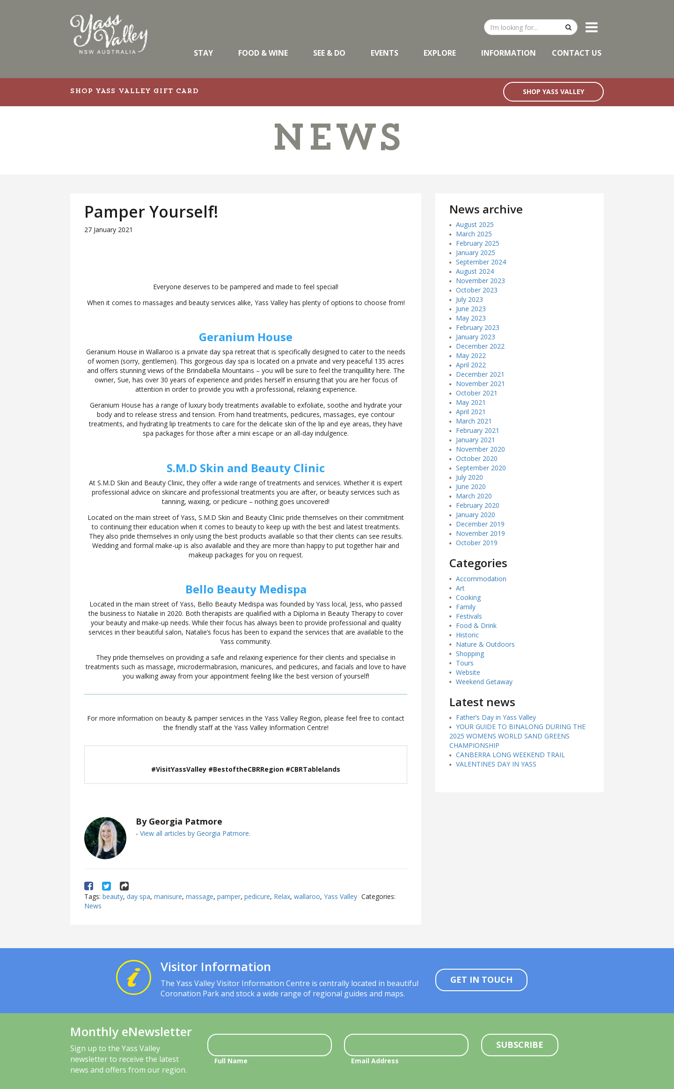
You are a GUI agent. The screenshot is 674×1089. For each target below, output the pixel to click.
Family (466, 606)
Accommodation (481, 578)
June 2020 (471, 486)
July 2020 (469, 477)
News (93, 905)
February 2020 (477, 505)
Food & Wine (263, 53)
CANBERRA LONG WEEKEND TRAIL (510, 754)
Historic (467, 634)
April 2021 (471, 411)
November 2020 (480, 449)
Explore (440, 53)
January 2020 (475, 514)
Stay (203, 53)
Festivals (469, 616)
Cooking (468, 597)
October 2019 (477, 542)
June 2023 (471, 308)
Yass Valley (340, 896)
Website (468, 672)
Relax (282, 896)
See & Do (329, 53)
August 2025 (475, 224)
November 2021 (480, 383)
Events (384, 53)
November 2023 (480, 280)
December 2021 (480, 374)
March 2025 (474, 233)
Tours (465, 662)
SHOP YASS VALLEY (553, 91)
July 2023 (469, 299)
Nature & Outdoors (485, 644)
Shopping (470, 653)
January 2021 (475, 439)
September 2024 (481, 261)
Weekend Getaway (484, 681)
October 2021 (477, 392)
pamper (229, 896)
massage (199, 896)
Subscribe (519, 1044)
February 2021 (477, 430)
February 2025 (477, 243)
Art (460, 588)
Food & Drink (476, 625)
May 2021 (471, 402)
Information (508, 53)
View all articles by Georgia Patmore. (195, 833)
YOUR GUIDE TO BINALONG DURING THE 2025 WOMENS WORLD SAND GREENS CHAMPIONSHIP (517, 736)
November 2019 (480, 533)
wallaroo (307, 896)
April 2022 (471, 364)
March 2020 (474, 495)
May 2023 (471, 318)
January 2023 (475, 336)
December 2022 (480, 346)
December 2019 (480, 523)
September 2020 (481, 467)
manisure (168, 896)
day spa (138, 896)
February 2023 (477, 327)
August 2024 (475, 271)
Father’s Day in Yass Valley (496, 717)
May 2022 (471, 355)
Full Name (231, 1060)
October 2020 (477, 458)
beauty (113, 896)
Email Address (375, 1060)
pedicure (257, 896)
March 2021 (474, 421)
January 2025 (475, 252)
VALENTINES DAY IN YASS (496, 764)
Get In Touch (481, 979)
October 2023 (477, 289)
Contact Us (576, 53)
